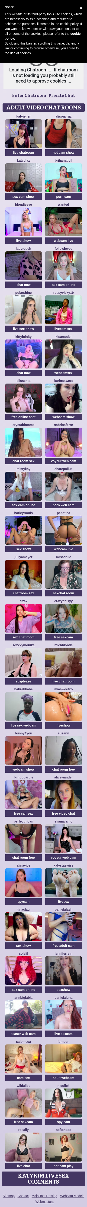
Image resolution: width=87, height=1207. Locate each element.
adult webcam (63, 1078)
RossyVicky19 (63, 293)
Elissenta (23, 381)
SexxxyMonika (23, 645)
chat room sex (24, 461)
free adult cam (63, 946)
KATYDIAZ (23, 160)
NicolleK (64, 1086)
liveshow (63, 725)
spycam (23, 901)
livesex (63, 901)
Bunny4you (23, 733)
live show (23, 241)
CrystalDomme (24, 425)
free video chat (63, 813)
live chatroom (23, 152)
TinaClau (23, 909)
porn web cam (63, 505)
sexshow (63, 990)
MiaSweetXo (63, 689)
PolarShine (23, 293)
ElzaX (23, 601)
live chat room (63, 681)
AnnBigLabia (23, 997)
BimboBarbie (23, 777)
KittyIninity (23, 337)
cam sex (23, 1078)
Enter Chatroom (29, 95)
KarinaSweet (63, 381)
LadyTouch (23, 248)
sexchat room (63, 593)
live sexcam (63, 1034)
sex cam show (24, 196)
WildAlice (23, 1086)
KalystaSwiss (64, 865)
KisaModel (63, 337)
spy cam (63, 1122)
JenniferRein (63, 953)
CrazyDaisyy (63, 601)
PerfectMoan (23, 821)
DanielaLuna (63, 997)
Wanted (63, 204)
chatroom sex (23, 593)
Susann (63, 733)
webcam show (63, 417)
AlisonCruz (63, 116)
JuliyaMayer (23, 557)
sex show (23, 549)
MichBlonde (63, 645)
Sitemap (9, 1196)
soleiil (23, 953)
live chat (23, 1166)
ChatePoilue (64, 469)
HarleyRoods (23, 513)
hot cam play (64, 1166)
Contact (23, 1196)
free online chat (23, 417)
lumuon (63, 1042)
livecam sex (63, 329)
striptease (23, 681)
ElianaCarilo (63, 821)
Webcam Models (72, 1196)
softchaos (63, 1130)
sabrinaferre (63, 425)
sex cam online (63, 285)
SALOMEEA (23, 1042)
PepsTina (63, 513)
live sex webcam (23, 725)
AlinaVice (23, 865)
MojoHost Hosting (44, 1196)
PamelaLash (63, 909)
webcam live (63, 241)
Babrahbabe (23, 689)
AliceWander (63, 777)
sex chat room (24, 637)
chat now (23, 285)
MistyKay (23, 469)
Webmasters (44, 1202)
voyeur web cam (63, 461)
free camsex (23, 813)
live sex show (23, 329)
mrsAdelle (63, 557)
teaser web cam (23, 1034)
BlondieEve (23, 204)
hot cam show (63, 152)
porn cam (63, 196)
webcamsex (63, 373)
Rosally (23, 1130)
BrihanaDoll (63, 160)
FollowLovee (63, 248)
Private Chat (61, 95)
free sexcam (63, 637)
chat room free (63, 769)
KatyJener (23, 116)
